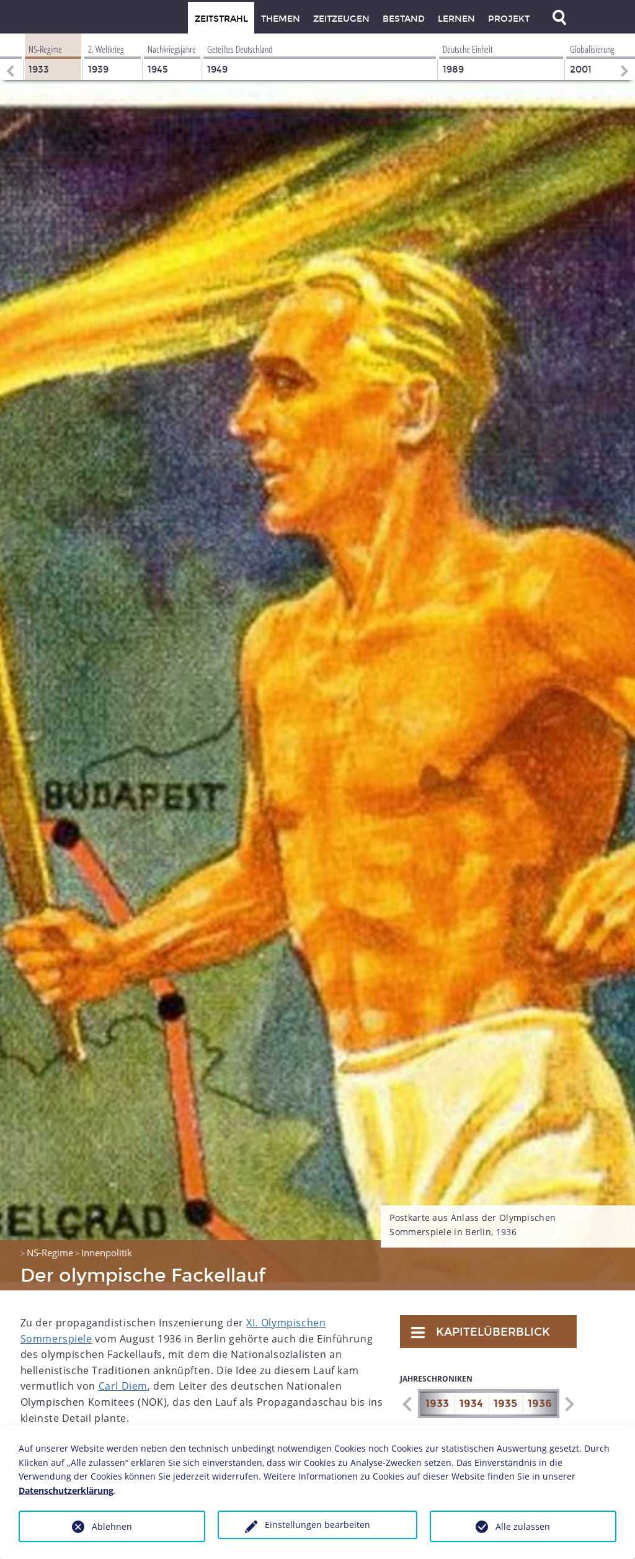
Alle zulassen (522, 1526)
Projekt (509, 19)
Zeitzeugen (341, 19)
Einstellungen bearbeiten (317, 1524)
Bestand (404, 19)
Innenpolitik (106, 1244)
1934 (471, 1395)
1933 (437, 1395)
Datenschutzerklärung (66, 1490)
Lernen (456, 19)
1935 (505, 1395)
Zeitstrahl (221, 19)
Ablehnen (112, 1526)
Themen (280, 19)
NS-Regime (50, 1244)
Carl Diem (123, 1378)
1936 (540, 1395)
